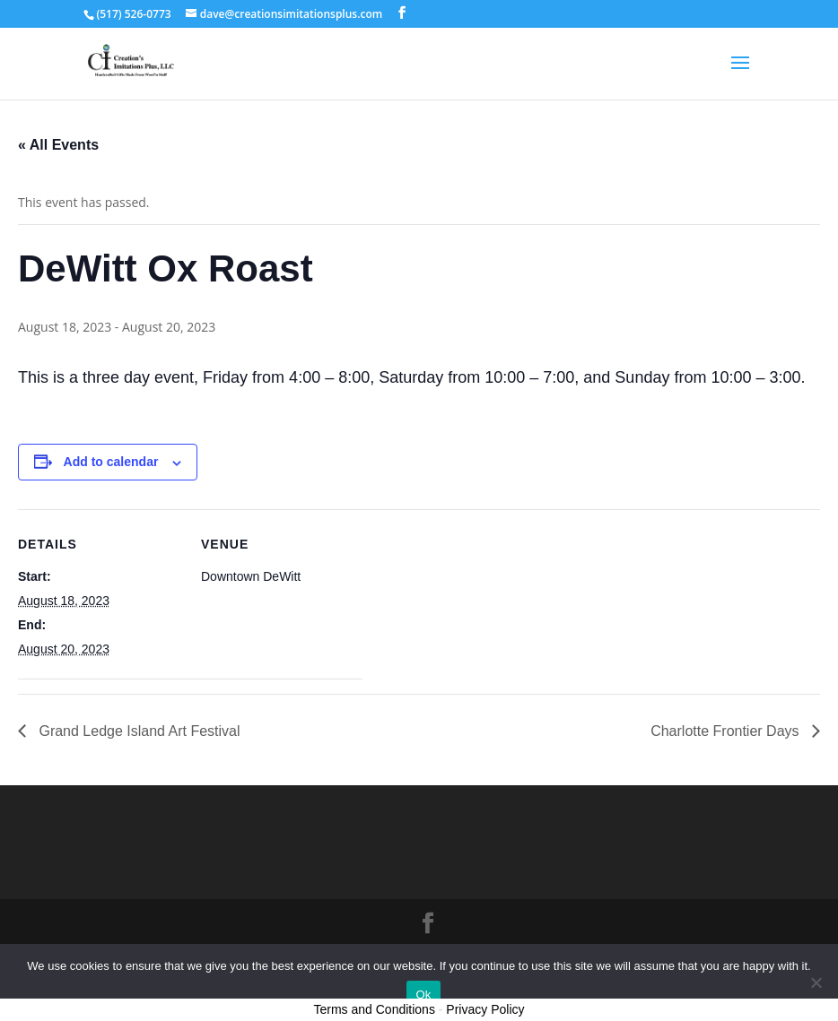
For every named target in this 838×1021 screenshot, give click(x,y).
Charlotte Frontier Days (726, 731)
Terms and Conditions (374, 1009)
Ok (423, 994)
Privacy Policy (485, 1009)
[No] (816, 982)
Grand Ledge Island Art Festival (137, 731)
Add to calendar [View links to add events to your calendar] (111, 461)
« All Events (58, 144)
